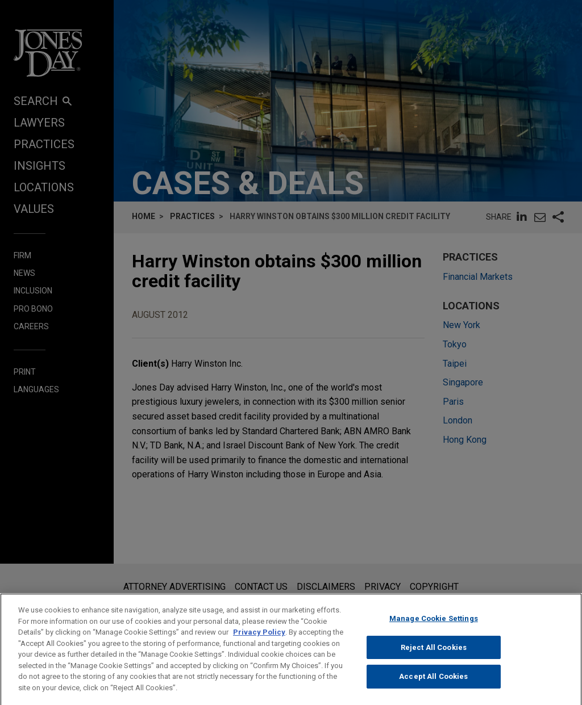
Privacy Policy (259, 643)
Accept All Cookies (433, 687)
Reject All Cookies (434, 658)
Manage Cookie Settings (433, 629)
